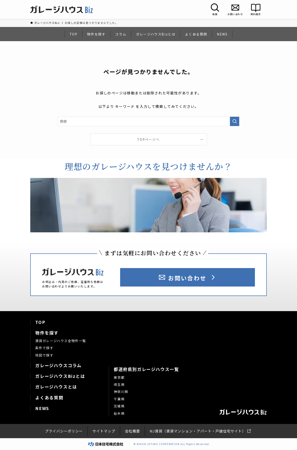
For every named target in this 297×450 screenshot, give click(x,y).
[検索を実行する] (234, 121)
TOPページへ (148, 139)
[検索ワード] (148, 121)
